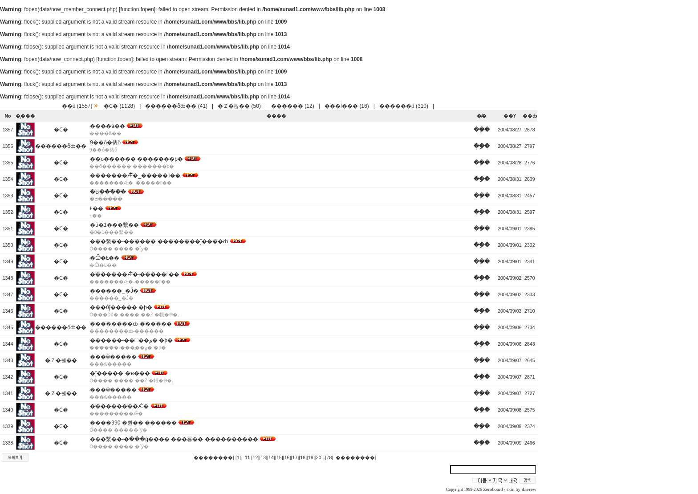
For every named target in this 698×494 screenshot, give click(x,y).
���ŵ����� (113, 357)
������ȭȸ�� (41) (176, 106)
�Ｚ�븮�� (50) (239, 106)
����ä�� (107, 126)
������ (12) (292, 106)
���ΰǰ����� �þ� (121, 307)
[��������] (213, 457)
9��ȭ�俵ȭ (105, 142)
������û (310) (403, 106)
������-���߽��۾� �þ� (131, 340)
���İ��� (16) (347, 106)
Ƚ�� (96, 208)
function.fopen (137, 9)
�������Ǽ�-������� (134, 274)
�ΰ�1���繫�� (114, 225)
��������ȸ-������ (131, 324)
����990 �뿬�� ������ (133, 423)
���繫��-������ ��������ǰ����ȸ (159, 241)
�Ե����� (108, 192)
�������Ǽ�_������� (135, 175)
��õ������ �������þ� (136, 159)
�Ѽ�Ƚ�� (104, 258)
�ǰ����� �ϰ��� (120, 373)
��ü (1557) (77, 106)
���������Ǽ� (119, 406)
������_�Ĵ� (114, 291)
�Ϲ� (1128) (119, 106)
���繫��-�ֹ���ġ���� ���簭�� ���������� (174, 439)
